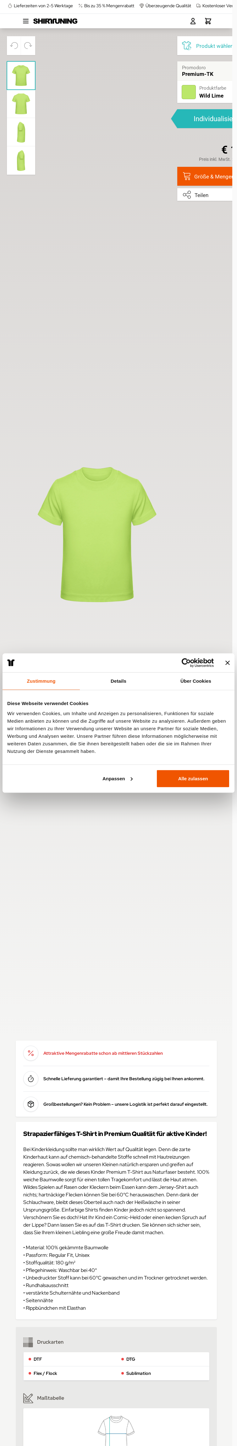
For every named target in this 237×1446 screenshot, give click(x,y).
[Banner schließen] (227, 663)
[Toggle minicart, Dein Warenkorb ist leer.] (208, 21)
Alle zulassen (193, 778)
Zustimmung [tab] (41, 681)
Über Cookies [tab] (195, 681)
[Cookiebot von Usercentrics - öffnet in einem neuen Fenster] (186, 663)
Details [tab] (118, 681)
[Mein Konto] (193, 21)
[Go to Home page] (55, 21)
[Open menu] (25, 21)
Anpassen (117, 778)
